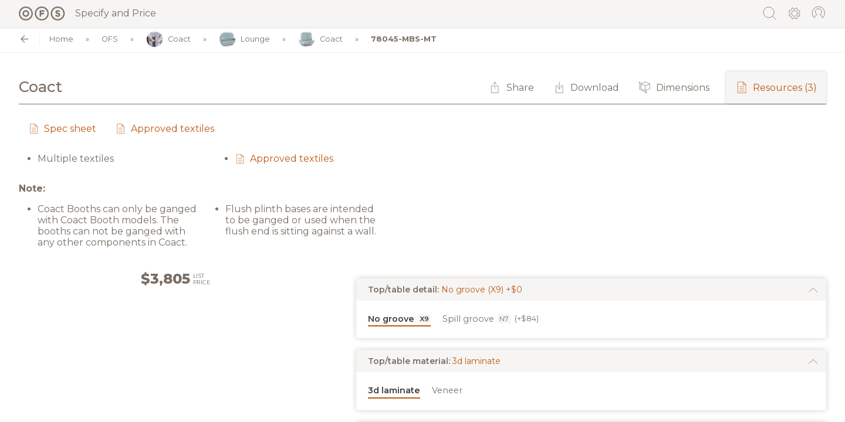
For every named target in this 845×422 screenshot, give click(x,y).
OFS (110, 39)
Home (61, 39)
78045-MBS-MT (404, 39)
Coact (168, 39)
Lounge (244, 39)
